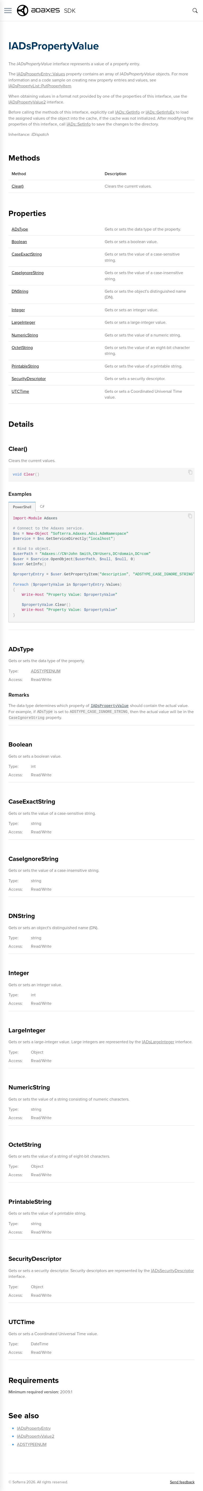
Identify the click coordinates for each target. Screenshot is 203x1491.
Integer (18, 310)
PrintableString (25, 366)
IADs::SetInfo (79, 124)
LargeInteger (23, 322)
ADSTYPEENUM (46, 671)
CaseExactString (27, 254)
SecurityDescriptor (29, 379)
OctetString (22, 347)
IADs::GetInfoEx (160, 112)
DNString (20, 291)
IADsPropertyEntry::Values (41, 74)
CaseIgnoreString (28, 273)
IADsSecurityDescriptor (172, 1271)
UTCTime (20, 391)
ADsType (20, 229)
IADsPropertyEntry (34, 1428)
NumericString (25, 335)
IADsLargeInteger (158, 1042)
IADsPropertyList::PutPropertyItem (39, 86)
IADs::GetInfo (127, 112)
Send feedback (182, 1482)
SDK (69, 10)
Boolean (19, 242)
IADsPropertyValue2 (27, 102)
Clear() (18, 186)
